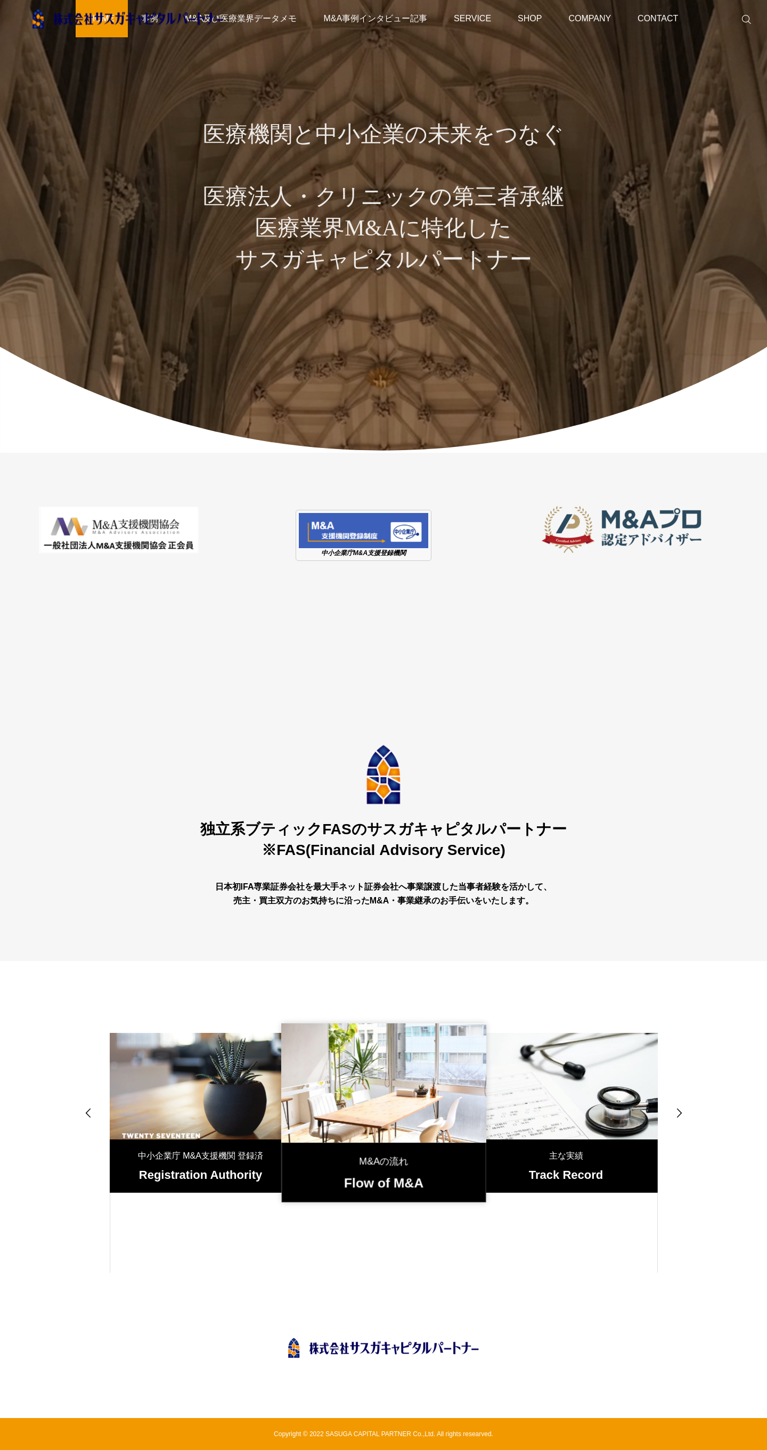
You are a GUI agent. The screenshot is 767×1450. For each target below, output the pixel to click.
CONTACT (658, 18)
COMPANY (589, 18)
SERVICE (472, 18)
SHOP (530, 18)
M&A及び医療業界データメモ (241, 18)
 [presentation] (88, 1112)
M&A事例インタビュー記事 (375, 18)
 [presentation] (679, 1112)
